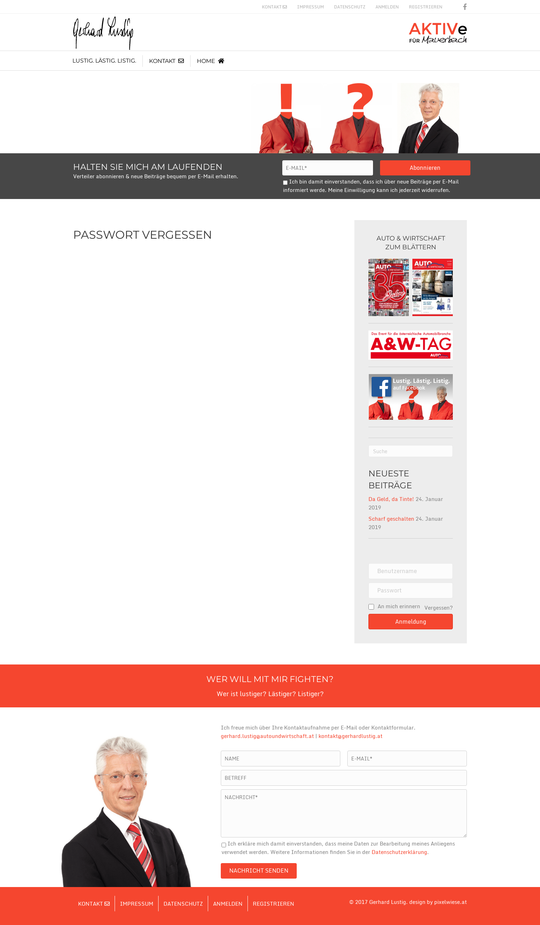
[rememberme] (371, 607)
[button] (410, 621)
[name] (410, 571)
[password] (410, 590)
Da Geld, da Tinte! (391, 499)
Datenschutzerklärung (399, 852)
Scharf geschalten (391, 518)
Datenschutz (349, 7)
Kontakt (274, 7)
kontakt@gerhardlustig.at (350, 736)
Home (210, 61)
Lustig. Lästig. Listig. (104, 60)
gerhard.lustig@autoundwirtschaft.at (267, 736)
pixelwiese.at (450, 902)
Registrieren (425, 7)
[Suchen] (410, 451)
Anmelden (387, 7)
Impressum (310, 7)
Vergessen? (438, 607)
